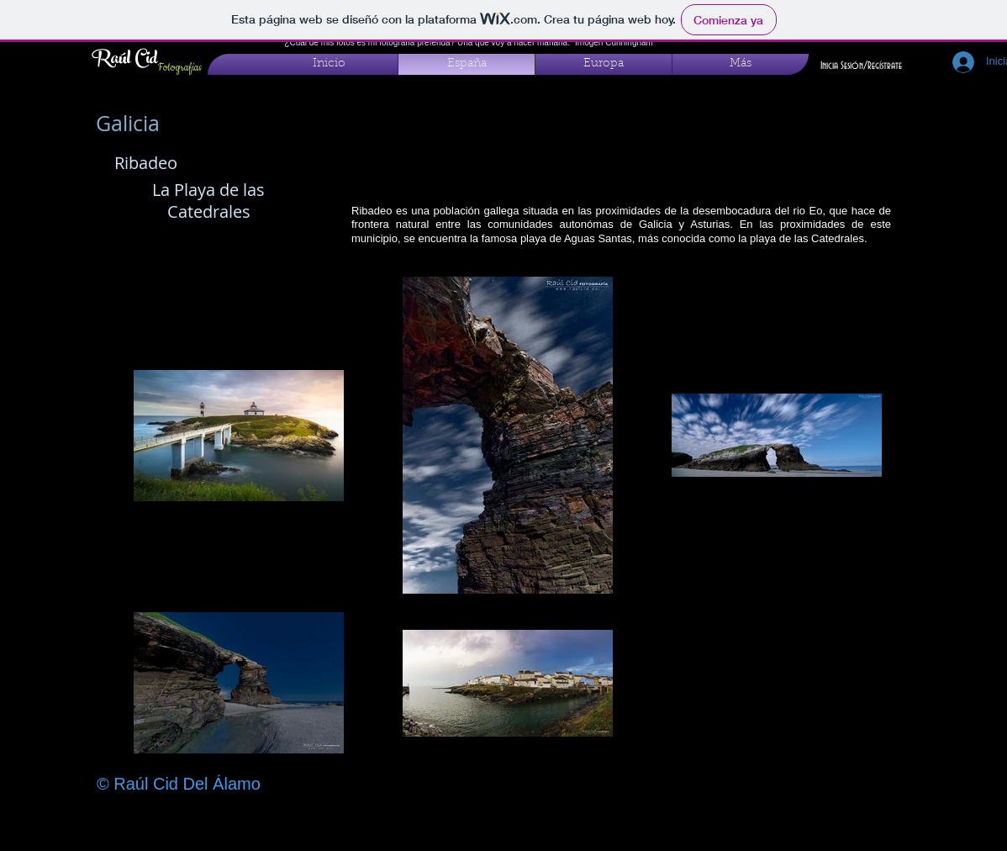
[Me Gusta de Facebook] (805, 821)
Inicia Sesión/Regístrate (861, 65)
